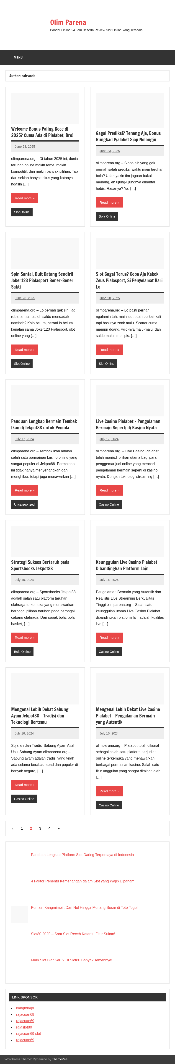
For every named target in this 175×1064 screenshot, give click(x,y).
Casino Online (109, 504)
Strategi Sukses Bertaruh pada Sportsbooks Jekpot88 (40, 565)
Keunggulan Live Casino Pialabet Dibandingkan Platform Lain (126, 565)
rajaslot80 (24, 1027)
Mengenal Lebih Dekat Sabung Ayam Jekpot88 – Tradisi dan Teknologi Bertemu (39, 715)
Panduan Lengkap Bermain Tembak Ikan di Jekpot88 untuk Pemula (44, 424)
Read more (23, 198)
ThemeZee (60, 1059)
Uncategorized (24, 504)
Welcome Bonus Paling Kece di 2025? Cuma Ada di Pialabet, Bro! (42, 132)
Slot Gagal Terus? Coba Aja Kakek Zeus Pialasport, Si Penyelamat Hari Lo (129, 280)
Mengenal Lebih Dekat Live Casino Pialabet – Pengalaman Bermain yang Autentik (128, 715)
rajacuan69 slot (28, 1034)
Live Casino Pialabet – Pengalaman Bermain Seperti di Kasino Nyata (128, 424)
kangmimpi (25, 1008)
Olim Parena (68, 22)
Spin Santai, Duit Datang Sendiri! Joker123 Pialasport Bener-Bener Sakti (42, 280)
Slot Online (22, 212)
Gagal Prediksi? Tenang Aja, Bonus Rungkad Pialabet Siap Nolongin (128, 136)
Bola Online (107, 216)
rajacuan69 (25, 1014)
